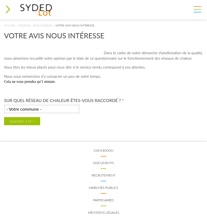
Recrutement (103, 175)
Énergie (24, 25)
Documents (103, 163)
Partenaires (103, 200)
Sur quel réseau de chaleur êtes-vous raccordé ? (64, 100)
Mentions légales (103, 212)
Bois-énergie (42, 25)
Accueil (9, 25)
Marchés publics (103, 188)
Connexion (103, 150)
